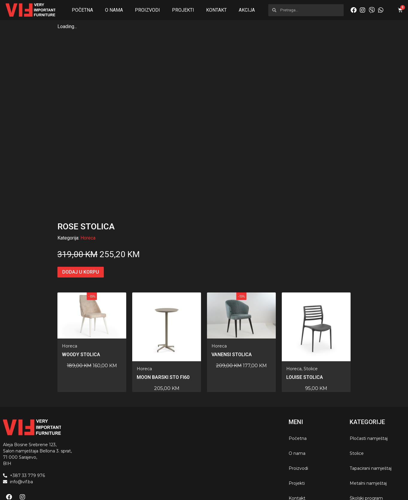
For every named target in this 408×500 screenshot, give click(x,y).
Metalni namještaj (368, 450)
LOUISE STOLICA (304, 344)
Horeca (87, 205)
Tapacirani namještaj (371, 435)
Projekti (183, 10)
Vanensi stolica (231, 322)
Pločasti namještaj (369, 405)
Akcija (247, 10)
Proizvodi (147, 10)
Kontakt (216, 10)
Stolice (311, 336)
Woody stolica (81, 322)
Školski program (366, 465)
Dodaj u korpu (80, 239)
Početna (82, 10)
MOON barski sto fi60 (163, 344)
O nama (114, 10)
